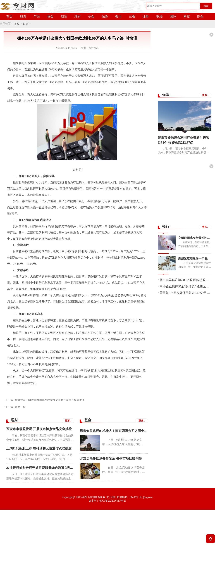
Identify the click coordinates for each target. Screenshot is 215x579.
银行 (118, 16)
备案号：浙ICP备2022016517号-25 (107, 500)
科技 (186, 16)
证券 (145, 16)
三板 (132, 16)
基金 (91, 16)
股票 (23, 16)
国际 (173, 16)
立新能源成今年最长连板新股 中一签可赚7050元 (194, 237)
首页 (9, 16)
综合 (200, 16)
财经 (159, 16)
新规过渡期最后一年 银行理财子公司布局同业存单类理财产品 (194, 258)
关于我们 (111, 497)
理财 (77, 16)
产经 (37, 16)
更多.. (68, 420)
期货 (64, 16)
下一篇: (15, 407)
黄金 (50, 16)
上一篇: (45, 400)
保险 (105, 16)
